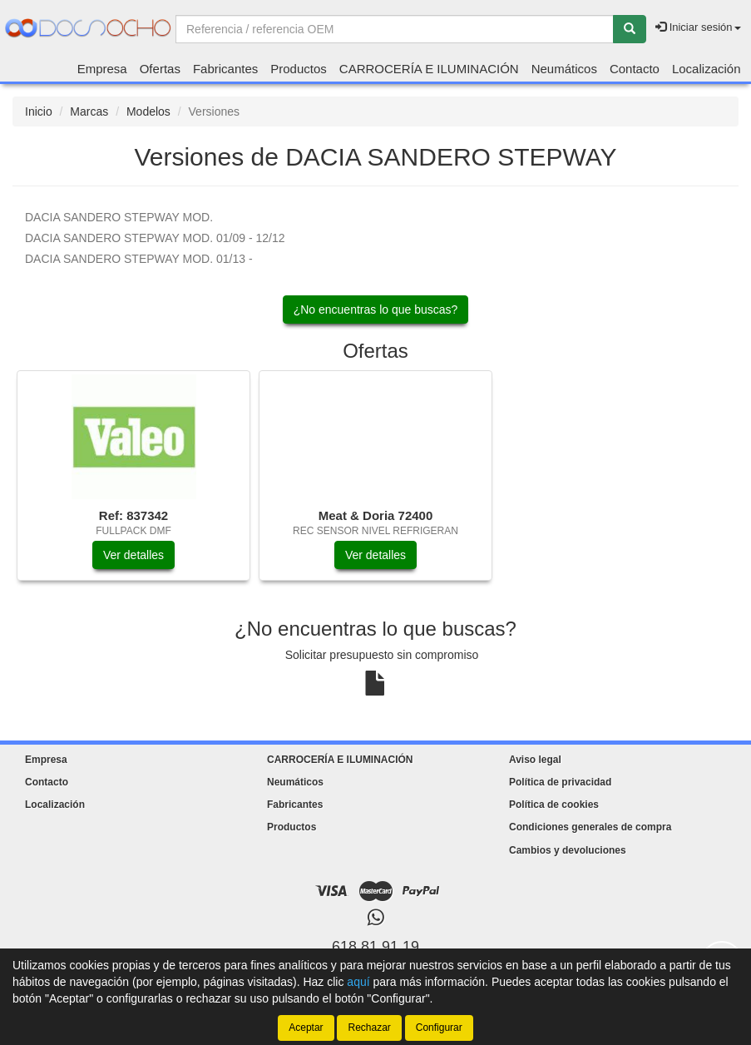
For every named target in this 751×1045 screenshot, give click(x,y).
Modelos (148, 111)
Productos (298, 69)
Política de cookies (554, 804)
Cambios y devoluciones (567, 850)
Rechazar (369, 1027)
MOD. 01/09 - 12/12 (155, 238)
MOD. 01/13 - (139, 258)
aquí (358, 981)
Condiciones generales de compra (590, 827)
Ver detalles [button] (133, 555)
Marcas (89, 111)
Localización (706, 69)
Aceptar (306, 1027)
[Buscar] (629, 29)
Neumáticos (564, 69)
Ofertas (160, 69)
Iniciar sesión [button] (697, 27)
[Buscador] (394, 29)
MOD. (119, 217)
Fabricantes (225, 69)
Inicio (38, 111)
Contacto (635, 69)
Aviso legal (535, 759)
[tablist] (375, 483)
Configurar (439, 1027)
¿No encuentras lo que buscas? (376, 309)
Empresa (102, 69)
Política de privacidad (560, 782)
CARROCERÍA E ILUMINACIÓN (429, 69)
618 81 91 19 (375, 947)
